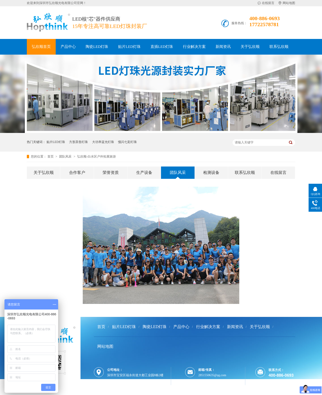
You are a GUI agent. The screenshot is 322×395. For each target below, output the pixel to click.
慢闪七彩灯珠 (127, 142)
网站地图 (289, 3)
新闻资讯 (223, 47)
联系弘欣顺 (278, 47)
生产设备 (144, 172)
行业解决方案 (194, 47)
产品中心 (68, 47)
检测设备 (211, 172)
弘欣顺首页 (41, 47)
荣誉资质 (111, 172)
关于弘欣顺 (250, 47)
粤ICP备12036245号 (119, 392)
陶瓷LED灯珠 (97, 47)
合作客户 (77, 172)
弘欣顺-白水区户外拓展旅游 (96, 156)
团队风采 (65, 156)
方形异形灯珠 (78, 142)
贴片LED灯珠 (129, 47)
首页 (51, 156)
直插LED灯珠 (161, 47)
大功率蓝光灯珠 (103, 142)
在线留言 (268, 3)
